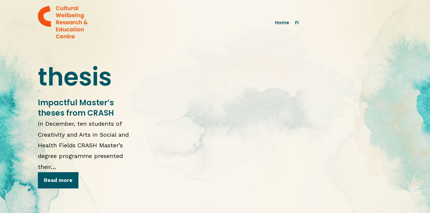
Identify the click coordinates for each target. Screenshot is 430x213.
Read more (58, 180)
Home (282, 23)
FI (297, 23)
